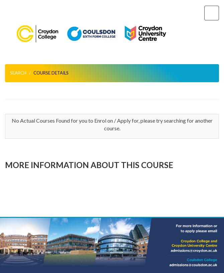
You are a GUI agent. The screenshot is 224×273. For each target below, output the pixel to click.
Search (18, 73)
